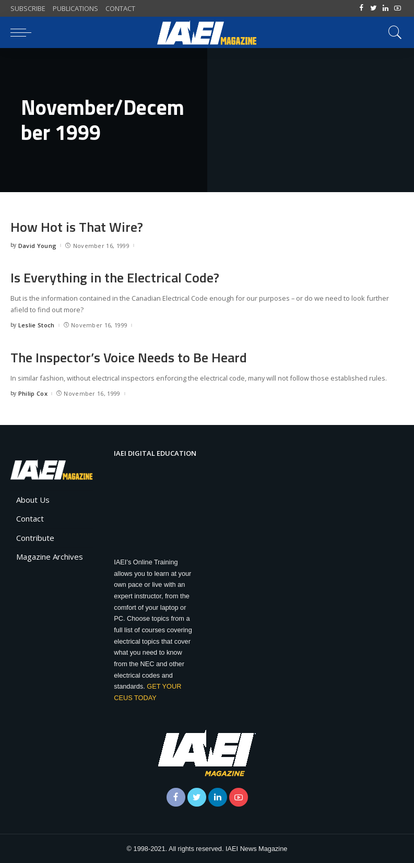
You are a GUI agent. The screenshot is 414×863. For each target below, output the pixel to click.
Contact (30, 518)
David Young (37, 246)
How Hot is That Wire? (76, 227)
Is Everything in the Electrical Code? (114, 277)
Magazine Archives (49, 556)
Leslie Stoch (36, 325)
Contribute (35, 538)
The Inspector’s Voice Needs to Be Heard (128, 357)
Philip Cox (33, 393)
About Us (33, 499)
